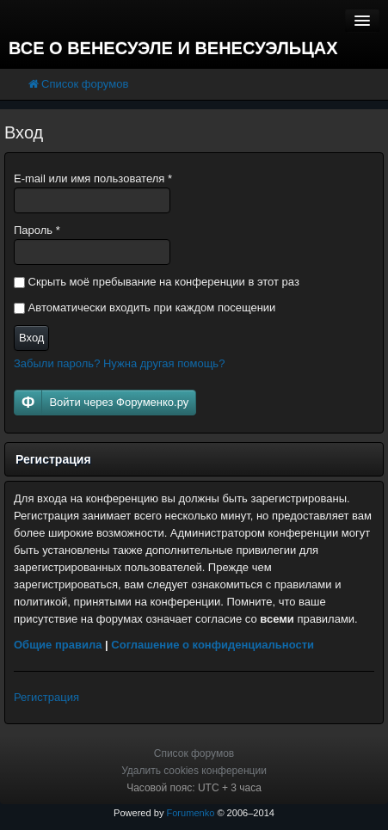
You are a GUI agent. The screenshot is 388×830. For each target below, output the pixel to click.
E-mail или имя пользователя (93, 178)
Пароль (37, 230)
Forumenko (190, 813)
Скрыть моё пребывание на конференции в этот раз (156, 281)
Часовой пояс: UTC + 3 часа (194, 788)
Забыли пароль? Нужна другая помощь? (119, 363)
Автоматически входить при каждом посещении (144, 307)
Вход (31, 337)
